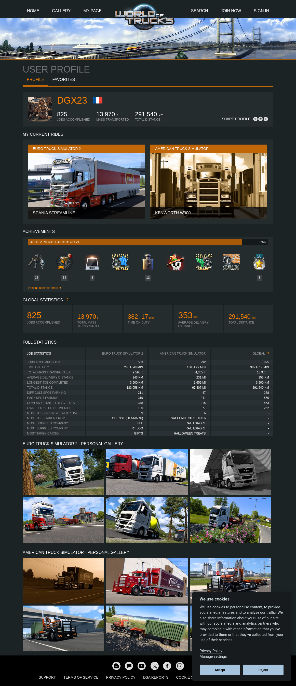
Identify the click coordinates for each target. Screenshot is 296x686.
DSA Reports (155, 677)
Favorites (63, 79)
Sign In (261, 11)
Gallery (61, 11)
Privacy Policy (121, 677)
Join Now (231, 11)
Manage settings (213, 656)
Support (47, 677)
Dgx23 (72, 100)
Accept (220, 670)
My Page (93, 11)
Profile (35, 79)
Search (199, 11)
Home (33, 11)
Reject (263, 670)
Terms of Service (80, 677)
